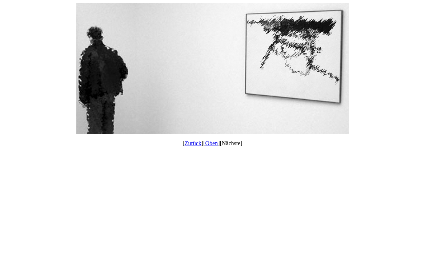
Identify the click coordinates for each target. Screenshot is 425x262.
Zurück (193, 143)
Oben (211, 143)
